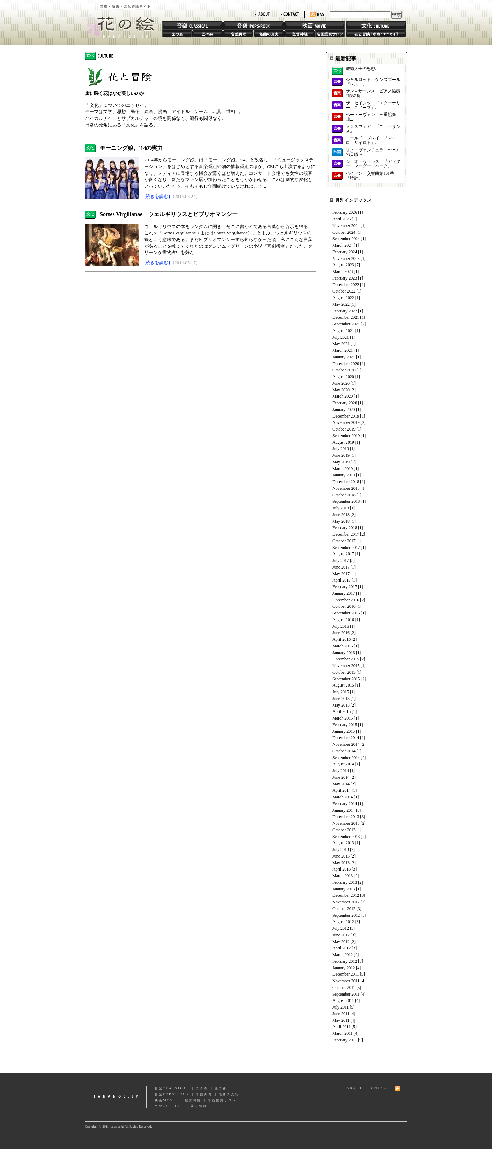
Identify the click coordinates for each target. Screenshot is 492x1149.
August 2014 (343, 764)
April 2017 (341, 580)
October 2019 (344, 429)
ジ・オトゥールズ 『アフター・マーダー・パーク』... (373, 163)
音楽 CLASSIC (192, 25)
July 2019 (340, 448)
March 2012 (342, 954)
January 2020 (343, 409)
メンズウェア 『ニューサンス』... (373, 128)
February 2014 (344, 803)
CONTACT (290, 14)
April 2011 (341, 1026)
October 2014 (344, 751)
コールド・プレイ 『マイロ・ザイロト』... (371, 140)
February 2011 (344, 1040)
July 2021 (340, 337)
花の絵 (116, 19)
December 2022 (345, 284)
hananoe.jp (116, 1097)
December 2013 (345, 816)
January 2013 (343, 889)
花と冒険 (376, 33)
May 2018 (341, 521)
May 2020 (341, 389)
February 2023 (344, 278)
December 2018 (345, 481)
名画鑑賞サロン (330, 33)
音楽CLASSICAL (172, 1088)
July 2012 (340, 928)
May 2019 (341, 462)
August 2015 (343, 685)
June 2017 (341, 567)
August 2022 (343, 297)
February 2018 (344, 527)
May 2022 (341, 304)
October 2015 (344, 672)
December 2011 (345, 974)
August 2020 (343, 376)
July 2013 (340, 849)
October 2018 (344, 495)
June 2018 (341, 514)
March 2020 (342, 396)
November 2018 (346, 488)
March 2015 (342, 718)
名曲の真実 (269, 33)
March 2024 (342, 245)
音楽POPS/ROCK (172, 1094)
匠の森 (207, 33)
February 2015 (344, 724)
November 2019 (346, 422)
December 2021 (345, 317)
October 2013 (344, 829)
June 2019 (341, 455)
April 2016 (341, 639)
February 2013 (344, 882)
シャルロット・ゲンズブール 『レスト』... (373, 82)
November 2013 (346, 823)
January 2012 (343, 967)
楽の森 (177, 33)
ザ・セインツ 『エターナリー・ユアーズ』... (373, 105)
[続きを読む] (157, 196)
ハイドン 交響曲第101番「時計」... (370, 175)
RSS (317, 14)
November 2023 (346, 258)
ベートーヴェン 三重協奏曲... (371, 117)
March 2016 (342, 646)
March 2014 (342, 796)
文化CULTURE (169, 1106)
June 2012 (341, 935)
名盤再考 (238, 33)
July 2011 (340, 1007)
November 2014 (346, 744)
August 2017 (343, 553)
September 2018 (346, 501)
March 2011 (342, 1033)
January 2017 (343, 593)
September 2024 (346, 238)
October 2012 (344, 908)
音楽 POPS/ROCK (253, 25)
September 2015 (346, 678)
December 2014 (345, 737)
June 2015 (341, 698)
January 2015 (343, 731)
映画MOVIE (166, 1100)
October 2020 (344, 369)
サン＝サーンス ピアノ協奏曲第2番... (373, 93)
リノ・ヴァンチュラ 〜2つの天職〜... (372, 152)
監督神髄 (299, 33)
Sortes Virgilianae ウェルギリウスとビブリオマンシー (169, 214)
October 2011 (343, 987)
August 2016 (343, 619)
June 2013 (341, 856)
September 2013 (346, 836)
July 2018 (340, 507)
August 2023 (343, 264)
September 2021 (346, 324)
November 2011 (345, 980)
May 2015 (341, 705)
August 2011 (343, 1000)
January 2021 (343, 357)
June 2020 (341, 383)
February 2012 (344, 961)
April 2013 (341, 869)
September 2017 (346, 547)
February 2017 (344, 586)
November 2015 (346, 665)
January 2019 (343, 475)
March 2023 (342, 271)
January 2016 (343, 652)
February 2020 (344, 402)
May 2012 (341, 941)
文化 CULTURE (376, 25)
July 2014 (340, 770)
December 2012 (345, 895)
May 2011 (341, 1020)
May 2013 (341, 862)
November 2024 (346, 225)
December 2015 (345, 658)
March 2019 (342, 468)
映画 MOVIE (314, 25)
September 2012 (346, 915)
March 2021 (342, 350)
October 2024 (344, 232)
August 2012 (343, 921)
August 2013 (343, 842)
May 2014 (341, 784)
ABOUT (262, 14)
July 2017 (340, 560)
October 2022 (344, 291)
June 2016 (341, 632)
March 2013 (342, 875)
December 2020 (345, 363)
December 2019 (345, 416)
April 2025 (341, 218)
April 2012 (341, 947)
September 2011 (346, 994)
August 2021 (343, 330)
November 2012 (346, 902)
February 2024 (344, 251)
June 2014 (341, 777)
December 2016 (345, 600)
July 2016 (340, 626)
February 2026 (344, 212)
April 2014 (341, 790)
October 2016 (344, 606)
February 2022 (344, 311)
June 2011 (341, 1013)
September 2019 (346, 435)
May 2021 (341, 343)
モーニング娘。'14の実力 (131, 148)
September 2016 (346, 613)
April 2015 (341, 711)
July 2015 (340, 691)
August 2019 (343, 442)
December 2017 (345, 534)
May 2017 (341, 573)
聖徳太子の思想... (362, 69)
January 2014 (343, 810)
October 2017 (344, 540)
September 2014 (346, 757)
